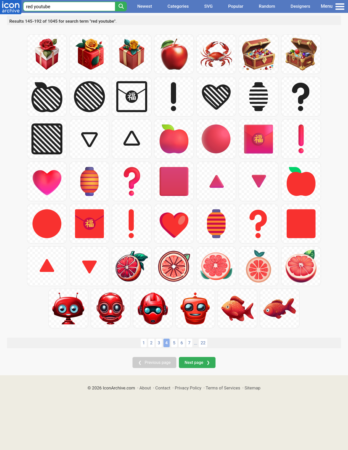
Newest (144, 6)
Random (267, 6)
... (195, 343)
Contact (162, 387)
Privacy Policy (188, 387)
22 (203, 342)
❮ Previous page (154, 362)
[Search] (121, 6)
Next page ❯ (197, 362)
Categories (178, 6)
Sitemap (253, 387)
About (145, 387)
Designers (300, 6)
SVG (208, 6)
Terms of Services (223, 387)
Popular (235, 6)
